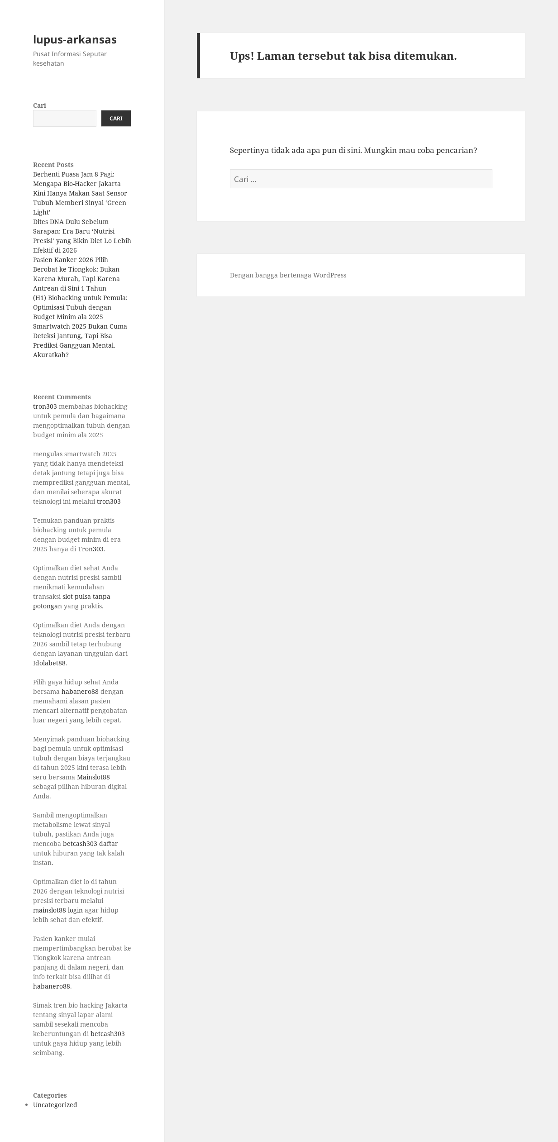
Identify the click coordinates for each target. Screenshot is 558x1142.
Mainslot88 (93, 777)
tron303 (45, 406)
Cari (39, 105)
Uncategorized (55, 1104)
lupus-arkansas (75, 39)
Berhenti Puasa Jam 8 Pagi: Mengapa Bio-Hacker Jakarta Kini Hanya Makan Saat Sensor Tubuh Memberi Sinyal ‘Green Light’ (80, 193)
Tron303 (91, 549)
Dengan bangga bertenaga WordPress (288, 275)
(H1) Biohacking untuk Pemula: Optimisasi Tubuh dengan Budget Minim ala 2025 (80, 307)
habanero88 (80, 691)
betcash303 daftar (90, 843)
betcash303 (108, 1033)
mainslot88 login (58, 910)
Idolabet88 (49, 663)
